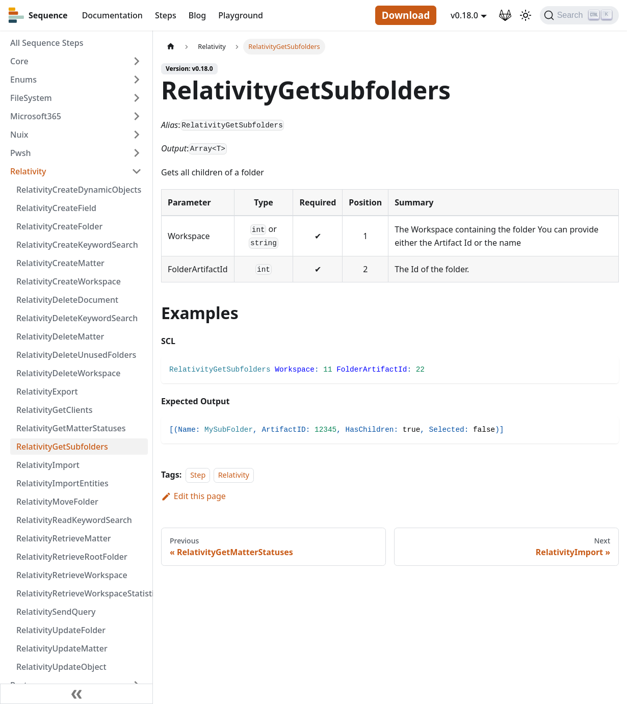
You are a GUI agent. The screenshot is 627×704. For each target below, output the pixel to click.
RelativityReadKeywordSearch (74, 520)
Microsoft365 (35, 116)
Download (406, 15)
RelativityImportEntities (62, 483)
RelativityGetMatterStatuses (71, 428)
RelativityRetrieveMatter (63, 538)
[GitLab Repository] (505, 15)
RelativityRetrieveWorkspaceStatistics (82, 593)
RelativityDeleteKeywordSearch (77, 318)
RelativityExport (47, 391)
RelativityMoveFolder (57, 501)
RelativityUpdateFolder (61, 630)
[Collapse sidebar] (76, 694)
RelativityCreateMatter (60, 263)
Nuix (19, 134)
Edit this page (193, 496)
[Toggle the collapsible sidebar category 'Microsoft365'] (136, 116)
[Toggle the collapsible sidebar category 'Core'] (136, 61)
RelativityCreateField (56, 208)
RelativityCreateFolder (59, 226)
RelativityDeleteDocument (67, 299)
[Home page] (170, 47)
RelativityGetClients (54, 409)
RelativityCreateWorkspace (68, 281)
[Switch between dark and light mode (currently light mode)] (525, 15)
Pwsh (20, 153)
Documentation (112, 15)
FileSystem (31, 97)
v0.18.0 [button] (464, 15)
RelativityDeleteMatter (60, 336)
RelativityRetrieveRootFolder (71, 556)
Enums (23, 79)
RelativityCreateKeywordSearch (77, 244)
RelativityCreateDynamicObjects (78, 189)
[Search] (579, 15)
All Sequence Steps (46, 42)
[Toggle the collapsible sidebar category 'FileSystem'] (136, 98)
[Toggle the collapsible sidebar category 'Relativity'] (136, 171)
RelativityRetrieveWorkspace (71, 575)
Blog (197, 15)
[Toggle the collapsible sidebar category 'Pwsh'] (136, 153)
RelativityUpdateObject (61, 666)
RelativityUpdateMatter (62, 648)
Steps (165, 15)
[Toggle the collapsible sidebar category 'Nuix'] (136, 134)
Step (197, 475)
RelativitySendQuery (55, 611)
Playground (240, 15)
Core (19, 61)
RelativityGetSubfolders (62, 446)
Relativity (28, 171)
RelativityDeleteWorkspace (68, 373)
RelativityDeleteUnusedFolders (76, 354)
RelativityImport (48, 465)
